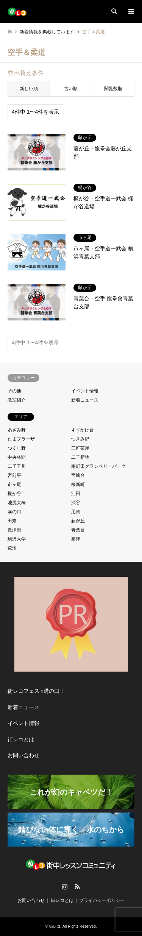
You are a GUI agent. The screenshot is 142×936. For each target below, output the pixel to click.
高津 (75, 539)
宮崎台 (78, 475)
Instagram (64, 886)
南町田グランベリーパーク (98, 466)
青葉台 (78, 530)
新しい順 (29, 88)
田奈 (12, 520)
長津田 (14, 530)
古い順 (71, 88)
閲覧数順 (113, 88)
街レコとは (21, 739)
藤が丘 (78, 520)
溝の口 (14, 511)
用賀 (75, 511)
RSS (77, 886)
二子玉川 (17, 466)
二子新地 (80, 457)
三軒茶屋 (80, 448)
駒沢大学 (17, 539)
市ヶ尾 (14, 484)
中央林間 (17, 457)
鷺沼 (12, 548)
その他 (14, 391)
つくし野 (17, 448)
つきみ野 (80, 439)
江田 (75, 493)
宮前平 (14, 475)
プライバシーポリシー (102, 900)
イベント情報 (84, 391)
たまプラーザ (21, 439)
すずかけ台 (82, 430)
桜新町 (78, 484)
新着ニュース (84, 400)
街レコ (55, 926)
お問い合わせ (23, 755)
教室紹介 (17, 400)
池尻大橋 (17, 502)
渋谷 (75, 502)
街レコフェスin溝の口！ (36, 691)
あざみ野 (17, 430)
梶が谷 (14, 493)
